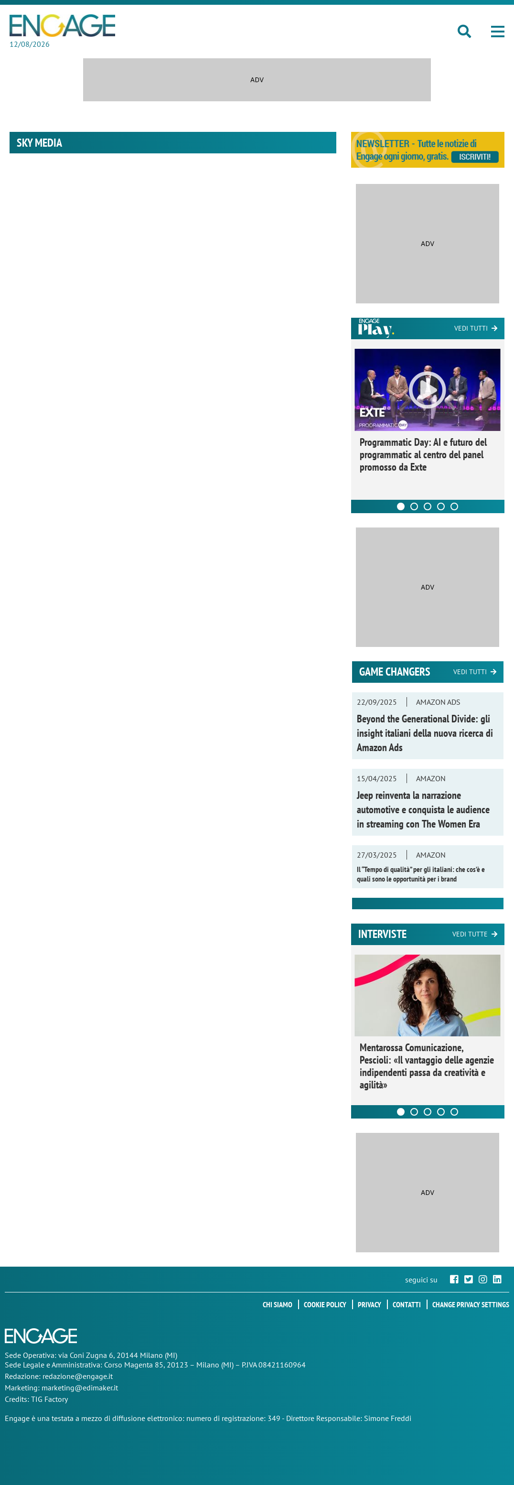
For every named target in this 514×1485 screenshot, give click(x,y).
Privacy (369, 1304)
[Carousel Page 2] (414, 506)
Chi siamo (277, 1304)
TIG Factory (49, 1399)
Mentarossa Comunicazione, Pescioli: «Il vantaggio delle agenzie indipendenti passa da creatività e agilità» (427, 1066)
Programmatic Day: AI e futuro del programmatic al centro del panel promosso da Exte (423, 454)
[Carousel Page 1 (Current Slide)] (401, 506)
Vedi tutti (471, 328)
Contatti (407, 1304)
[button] (497, 31)
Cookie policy (325, 1304)
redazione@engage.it (78, 1376)
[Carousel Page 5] (454, 506)
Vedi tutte (470, 934)
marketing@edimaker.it (80, 1387)
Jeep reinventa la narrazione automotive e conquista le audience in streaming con (423, 809)
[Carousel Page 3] (427, 506)
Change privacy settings (470, 1304)
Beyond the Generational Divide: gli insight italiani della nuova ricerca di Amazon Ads (425, 733)
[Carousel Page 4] (441, 506)
